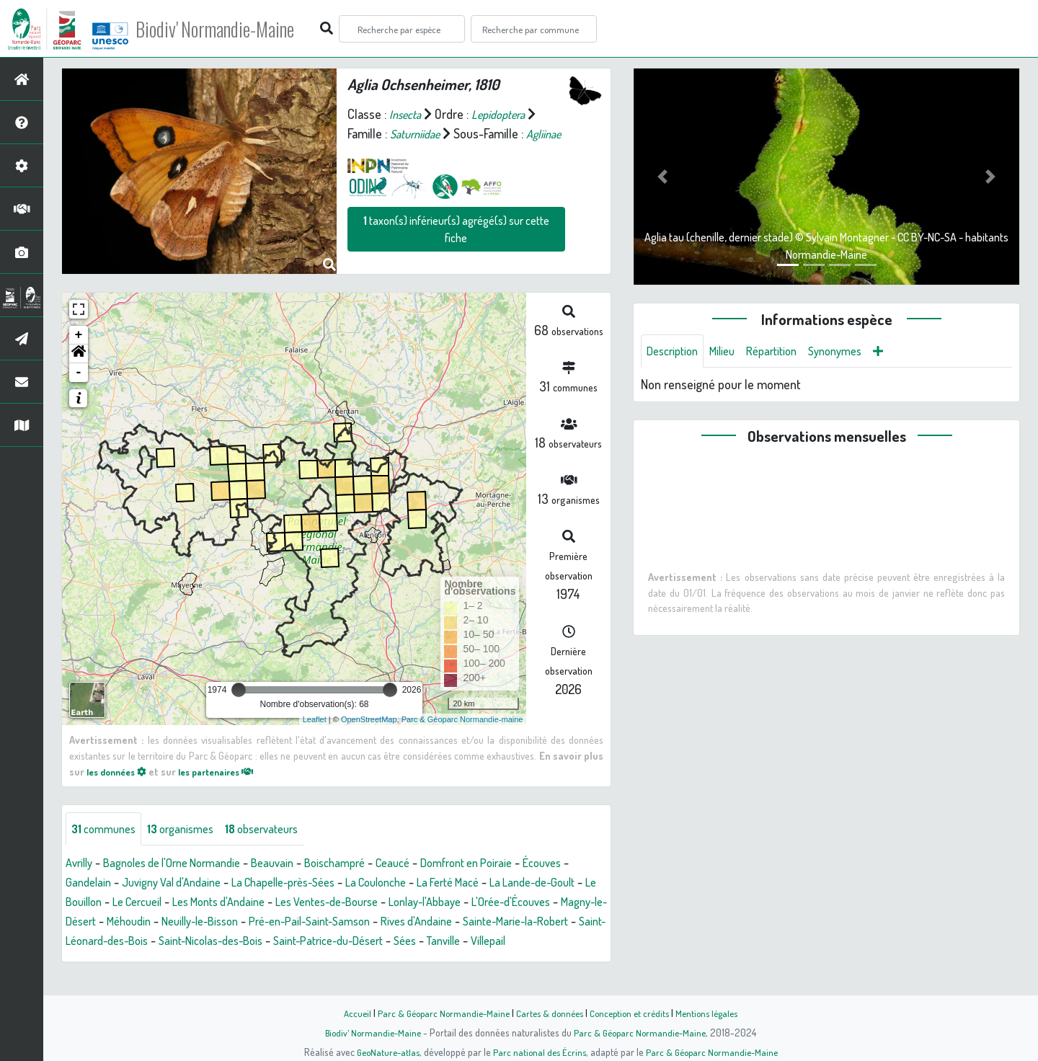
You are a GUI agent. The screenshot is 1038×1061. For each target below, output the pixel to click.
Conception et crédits (632, 1012)
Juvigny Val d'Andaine (234, 888)
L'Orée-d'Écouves (163, 927)
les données (120, 774)
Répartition (784, 352)
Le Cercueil (252, 907)
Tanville (255, 966)
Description (675, 352)
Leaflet (315, 723)
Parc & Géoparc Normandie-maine (462, 723)
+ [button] (79, 339)
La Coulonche (463, 888)
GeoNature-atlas (383, 1051)
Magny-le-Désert (262, 927)
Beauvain (295, 868)
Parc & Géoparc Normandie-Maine (437, 1012)
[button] (78, 358)
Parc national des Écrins (538, 1051)
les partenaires (229, 774)
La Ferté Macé (544, 888)
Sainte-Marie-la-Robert (267, 946)
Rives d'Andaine (157, 946)
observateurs (280, 834)
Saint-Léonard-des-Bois (397, 946)
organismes (191, 834)
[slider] (238, 694)
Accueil (346, 1012)
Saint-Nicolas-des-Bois (527, 946)
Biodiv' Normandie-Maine (237, 28)
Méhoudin (341, 927)
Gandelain (144, 888)
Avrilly (81, 868)
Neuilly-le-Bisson (420, 927)
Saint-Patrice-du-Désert (127, 966)
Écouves (87, 888)
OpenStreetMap (369, 723)
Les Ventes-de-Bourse (465, 907)
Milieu (730, 352)
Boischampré (362, 868)
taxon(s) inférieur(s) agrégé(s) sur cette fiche (456, 249)
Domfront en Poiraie (507, 868)
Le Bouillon (185, 907)
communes (107, 834)
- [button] (79, 377)
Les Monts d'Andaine (344, 907)
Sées (212, 966)
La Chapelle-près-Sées (359, 888)
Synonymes (854, 352)
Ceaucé (426, 868)
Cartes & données (548, 1012)
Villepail (304, 966)
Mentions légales (715, 1012)
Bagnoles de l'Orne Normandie (184, 868)
